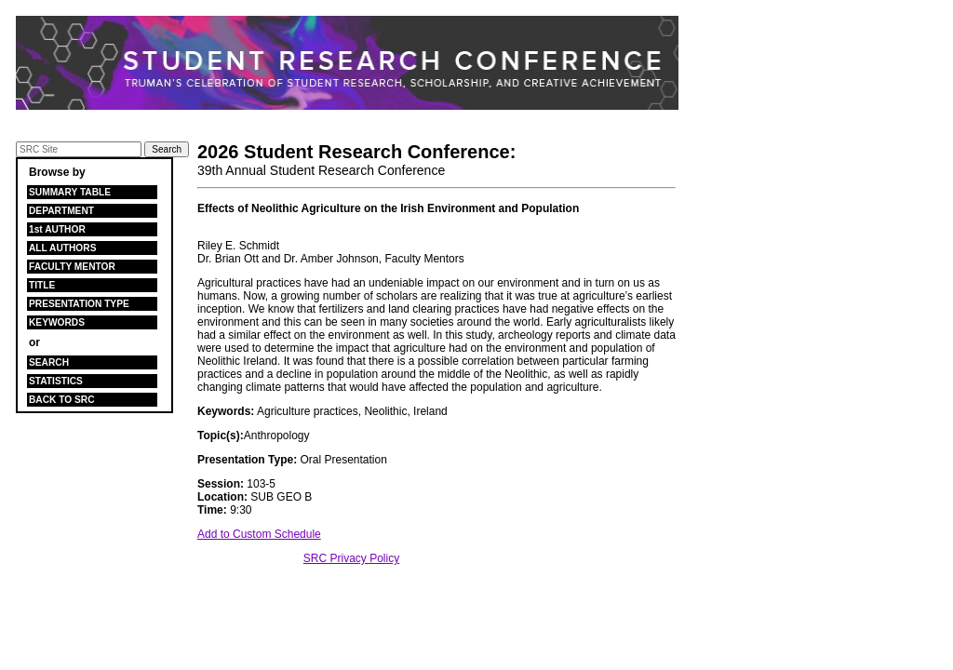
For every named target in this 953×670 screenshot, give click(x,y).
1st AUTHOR (57, 229)
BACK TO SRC (62, 400)
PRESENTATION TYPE (79, 304)
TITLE (42, 285)
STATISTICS (56, 381)
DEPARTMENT (61, 211)
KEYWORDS (57, 322)
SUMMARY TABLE (70, 192)
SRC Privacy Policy (351, 558)
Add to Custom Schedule (259, 534)
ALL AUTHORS (62, 248)
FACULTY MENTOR (72, 266)
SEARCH (49, 362)
